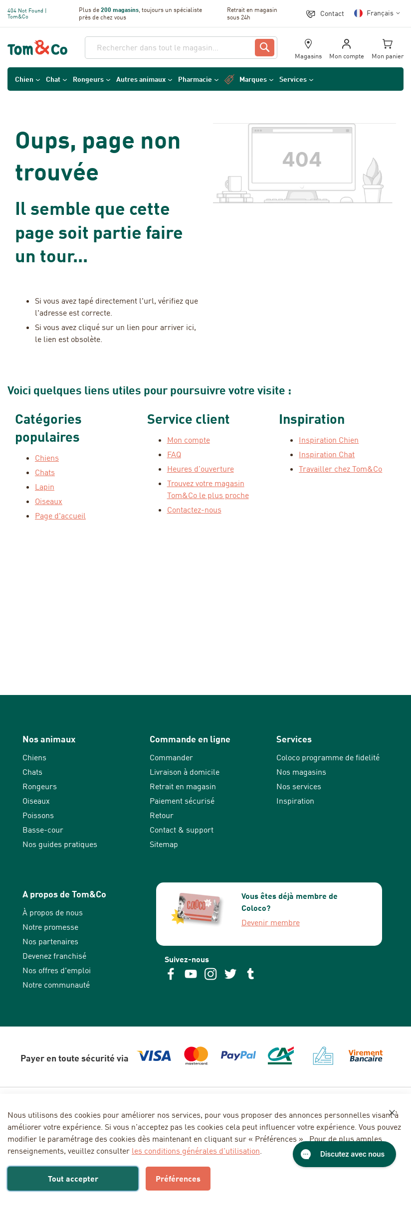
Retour (162, 815)
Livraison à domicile (184, 772)
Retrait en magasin (183, 786)
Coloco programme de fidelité (328, 757)
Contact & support (181, 830)
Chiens (34, 757)
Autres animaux (141, 79)
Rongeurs (88, 79)
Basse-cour (42, 830)
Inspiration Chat (327, 454)
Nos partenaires (50, 941)
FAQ (174, 454)
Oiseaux (36, 801)
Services (293, 79)
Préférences (178, 1178)
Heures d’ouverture (200, 469)
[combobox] (181, 47)
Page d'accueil (60, 515)
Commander (171, 757)
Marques (253, 79)
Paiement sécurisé (182, 801)
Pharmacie (195, 79)
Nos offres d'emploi (56, 970)
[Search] (264, 47)
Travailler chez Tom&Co (340, 469)
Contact (332, 13)
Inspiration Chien (329, 440)
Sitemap (164, 844)
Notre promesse (50, 927)
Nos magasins (301, 772)
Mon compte (188, 440)
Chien (24, 79)
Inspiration (295, 801)
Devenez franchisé (54, 956)
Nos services (298, 786)
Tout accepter (73, 1178)
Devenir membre (270, 922)
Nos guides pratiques (59, 844)
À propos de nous (52, 912)
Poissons (38, 815)
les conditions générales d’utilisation (196, 1151)
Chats (32, 772)
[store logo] (37, 47)
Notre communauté (56, 985)
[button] (379, 13)
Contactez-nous (194, 510)
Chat (53, 79)
